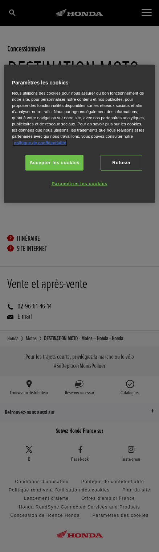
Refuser (121, 162)
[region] (79, 134)
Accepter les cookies (54, 162)
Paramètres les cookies (79, 183)
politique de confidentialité (40, 142)
